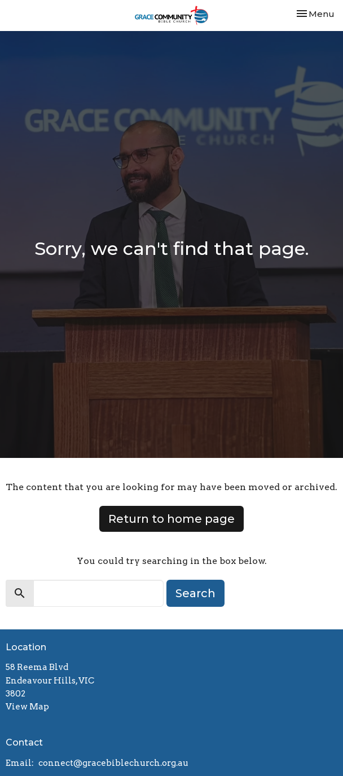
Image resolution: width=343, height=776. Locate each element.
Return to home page (171, 519)
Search (195, 593)
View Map (27, 707)
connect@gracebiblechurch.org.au (113, 763)
